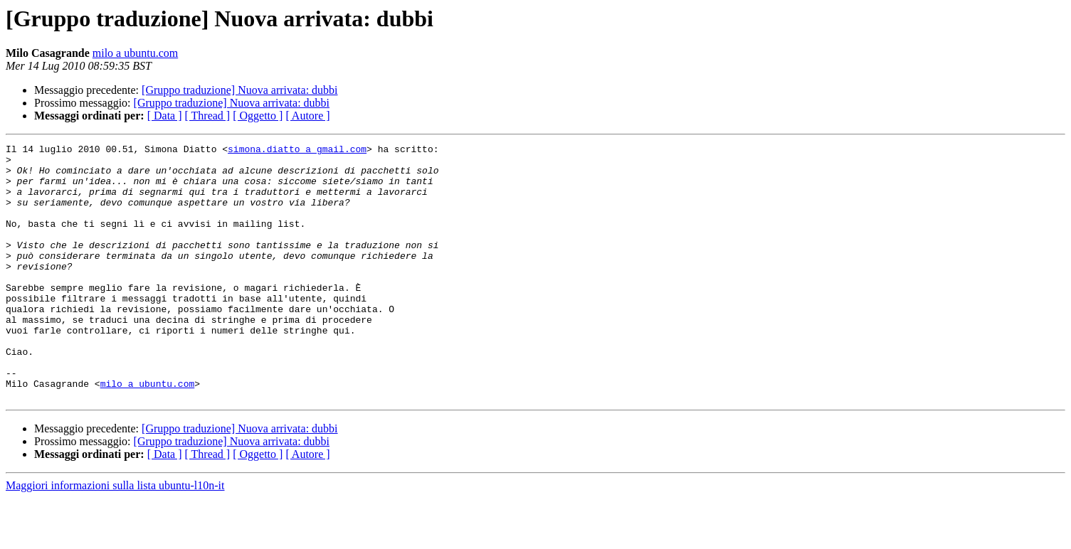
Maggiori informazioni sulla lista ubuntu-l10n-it (115, 537)
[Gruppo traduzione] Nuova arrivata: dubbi (239, 90)
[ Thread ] (208, 116)
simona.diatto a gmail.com (297, 150)
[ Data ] (164, 116)
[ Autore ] (307, 116)
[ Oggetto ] (258, 116)
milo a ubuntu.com (135, 53)
